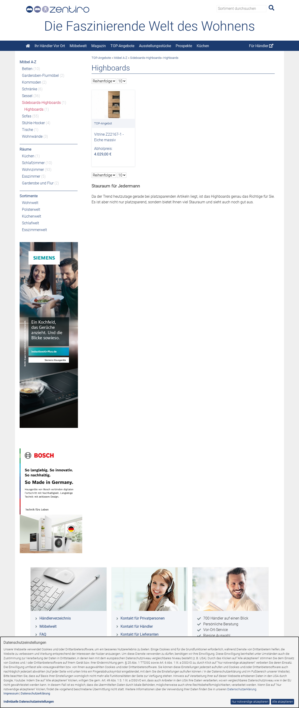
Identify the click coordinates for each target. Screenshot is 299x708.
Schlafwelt (30, 223)
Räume (25, 149)
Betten (27, 69)
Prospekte (184, 46)
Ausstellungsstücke (155, 46)
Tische (27, 129)
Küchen (203, 46)
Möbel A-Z (28, 62)
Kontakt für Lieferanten (140, 634)
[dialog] (149, 672)
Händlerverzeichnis (55, 618)
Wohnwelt (30, 203)
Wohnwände (32, 136)
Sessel (27, 96)
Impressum (11, 693)
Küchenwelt (31, 216)
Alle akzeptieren (282, 701)
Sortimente (29, 196)
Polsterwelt (31, 209)
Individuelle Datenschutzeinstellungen (29, 701)
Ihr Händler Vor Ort (50, 46)
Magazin (98, 46)
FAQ (42, 634)
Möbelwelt (78, 46)
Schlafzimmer (33, 163)
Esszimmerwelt (34, 230)
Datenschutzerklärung (241, 689)
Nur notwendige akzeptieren (250, 701)
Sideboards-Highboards (41, 102)
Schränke (29, 89)
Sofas (26, 116)
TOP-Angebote (122, 46)
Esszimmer (31, 176)
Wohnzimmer (33, 169)
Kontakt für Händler (137, 626)
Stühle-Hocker (33, 123)
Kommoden (31, 82)
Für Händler (261, 46)
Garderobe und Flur (37, 183)
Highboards (33, 109)
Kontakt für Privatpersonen (143, 618)
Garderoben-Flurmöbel (40, 75)
